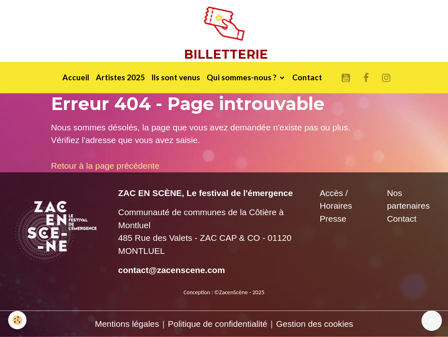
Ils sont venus (175, 77)
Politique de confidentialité (217, 323)
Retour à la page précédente (105, 165)
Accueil (75, 77)
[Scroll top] (432, 321)
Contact (307, 77)
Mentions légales (127, 323)
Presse (333, 218)
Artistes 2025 (120, 77)
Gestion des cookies (314, 323)
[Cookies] (17, 320)
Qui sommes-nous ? (242, 77)
